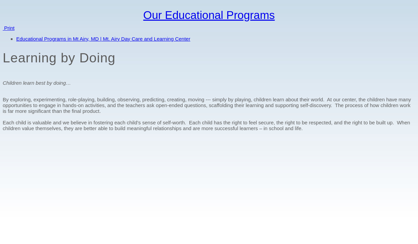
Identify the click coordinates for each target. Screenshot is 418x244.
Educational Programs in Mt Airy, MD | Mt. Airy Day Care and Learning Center (103, 39)
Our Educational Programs (209, 15)
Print (9, 28)
